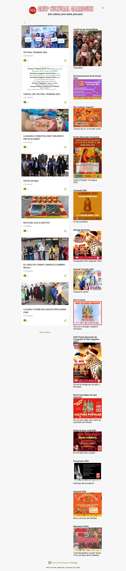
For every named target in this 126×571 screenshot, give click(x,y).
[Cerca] (103, 8)
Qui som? (36, 22)
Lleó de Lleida (69, 22)
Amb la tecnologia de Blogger (63, 563)
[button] (65, 60)
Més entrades (45, 332)
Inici (25, 22)
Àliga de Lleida (51, 22)
